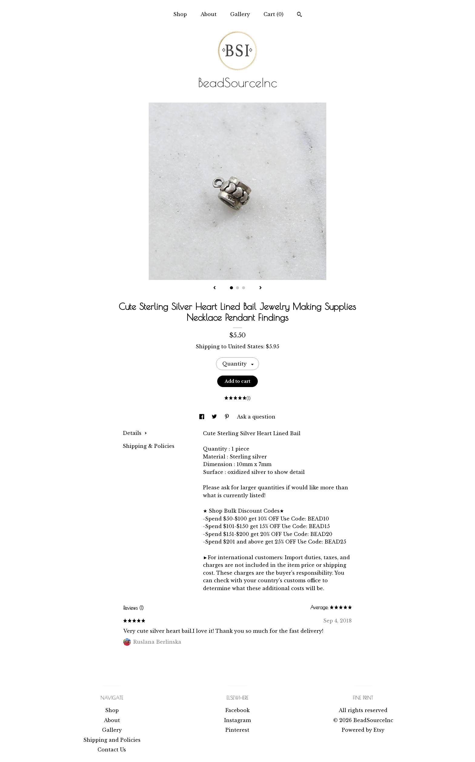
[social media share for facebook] (202, 417)
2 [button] (237, 287)
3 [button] (243, 287)
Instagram (237, 720)
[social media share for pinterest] (227, 417)
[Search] (299, 15)
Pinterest (237, 730)
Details (135, 433)
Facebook (237, 710)
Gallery (240, 14)
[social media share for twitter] (215, 417)
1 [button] (231, 287)
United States (245, 346)
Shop (180, 14)
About (209, 14)
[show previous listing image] (214, 288)
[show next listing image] (260, 288)
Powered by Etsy (363, 730)
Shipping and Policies (112, 740)
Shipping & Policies (148, 446)
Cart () (274, 14)
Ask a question (256, 417)
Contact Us (112, 750)
